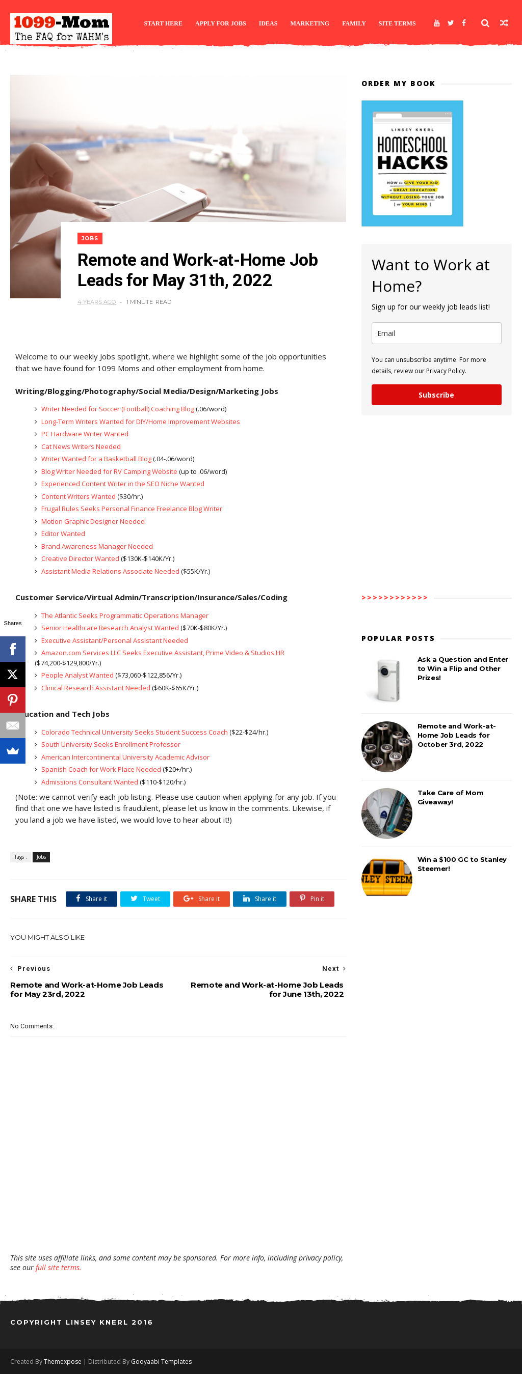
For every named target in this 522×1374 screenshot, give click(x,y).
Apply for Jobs (220, 23)
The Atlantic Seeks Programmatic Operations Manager (124, 615)
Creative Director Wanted (80, 558)
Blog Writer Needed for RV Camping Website (109, 471)
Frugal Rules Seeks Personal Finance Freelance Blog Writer (131, 508)
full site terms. (59, 1267)
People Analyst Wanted (77, 675)
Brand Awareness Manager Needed (96, 546)
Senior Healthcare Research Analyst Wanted (110, 627)
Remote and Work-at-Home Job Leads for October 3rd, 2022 (456, 735)
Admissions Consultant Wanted (90, 782)
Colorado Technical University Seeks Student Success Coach (134, 732)
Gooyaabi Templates (161, 1361)
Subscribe (436, 395)
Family (354, 23)
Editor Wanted (62, 533)
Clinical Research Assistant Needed (96, 687)
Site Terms (397, 23)
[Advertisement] (178, 1223)
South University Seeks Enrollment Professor (110, 744)
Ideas (268, 23)
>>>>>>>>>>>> (395, 597)
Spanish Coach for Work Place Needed (101, 769)
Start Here (163, 23)
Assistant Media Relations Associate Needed (110, 571)
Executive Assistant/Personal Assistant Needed (114, 640)
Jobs (90, 238)
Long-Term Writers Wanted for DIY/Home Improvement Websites (140, 421)
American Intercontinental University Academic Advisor (125, 757)
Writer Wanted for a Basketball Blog (96, 458)
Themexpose (63, 1361)
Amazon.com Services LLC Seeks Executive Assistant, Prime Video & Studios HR (162, 652)
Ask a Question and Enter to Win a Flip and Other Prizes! (462, 668)
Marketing (309, 23)
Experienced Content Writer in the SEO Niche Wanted (122, 483)
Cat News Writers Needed (80, 446)
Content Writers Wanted (78, 496)
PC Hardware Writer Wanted (84, 433)
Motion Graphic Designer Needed (92, 521)
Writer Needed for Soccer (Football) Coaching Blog (118, 408)
